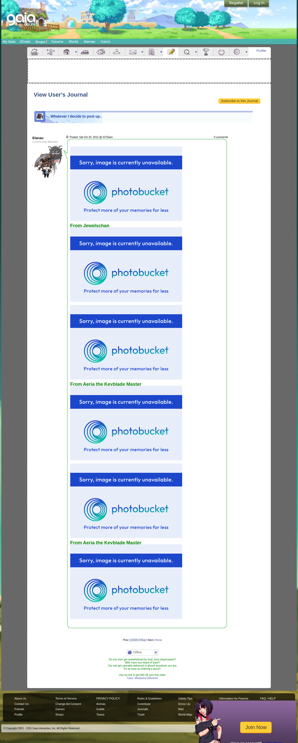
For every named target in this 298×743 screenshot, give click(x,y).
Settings (237, 51)
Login (259, 4)
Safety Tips (185, 698)
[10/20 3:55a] (137, 640)
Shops (41, 41)
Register (236, 4)
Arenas (100, 703)
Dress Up (184, 703)
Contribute (144, 703)
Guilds (100, 709)
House (66, 51)
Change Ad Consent (68, 703)
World (73, 41)
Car (85, 51)
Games (89, 41)
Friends (152, 51)
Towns (100, 714)
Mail (133, 51)
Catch (105, 41)
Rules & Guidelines (149, 698)
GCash (25, 41)
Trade (141, 714)
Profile (261, 51)
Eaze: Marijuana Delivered (142, 678)
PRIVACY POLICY (108, 698)
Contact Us (22, 703)
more (75, 51)
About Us (20, 698)
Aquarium (101, 51)
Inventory (117, 51)
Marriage (221, 51)
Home (158, 640)
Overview (35, 51)
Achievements (205, 51)
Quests (186, 51)
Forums (57, 41)
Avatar (51, 51)
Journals (142, 709)
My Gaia (9, 41)
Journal (171, 51)
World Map (185, 714)
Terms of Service (66, 698)
